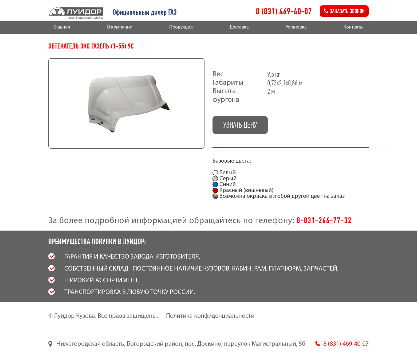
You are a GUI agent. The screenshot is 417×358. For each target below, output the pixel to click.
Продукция (181, 27)
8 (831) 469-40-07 (284, 11)
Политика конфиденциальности (210, 316)
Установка (296, 27)
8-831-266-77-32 (324, 220)
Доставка (239, 27)
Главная (62, 27)
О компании (119, 27)
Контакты (353, 27)
